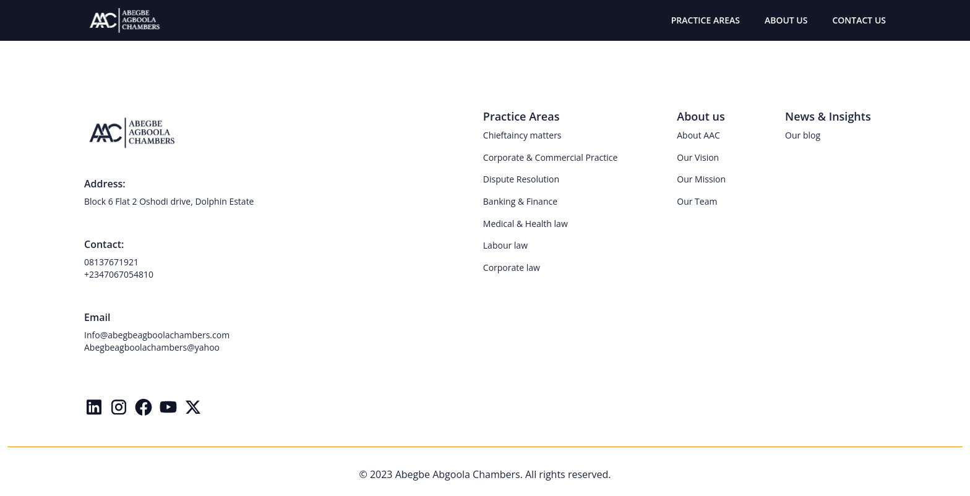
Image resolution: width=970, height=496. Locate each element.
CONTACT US (859, 20)
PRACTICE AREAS (705, 20)
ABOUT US (786, 20)
